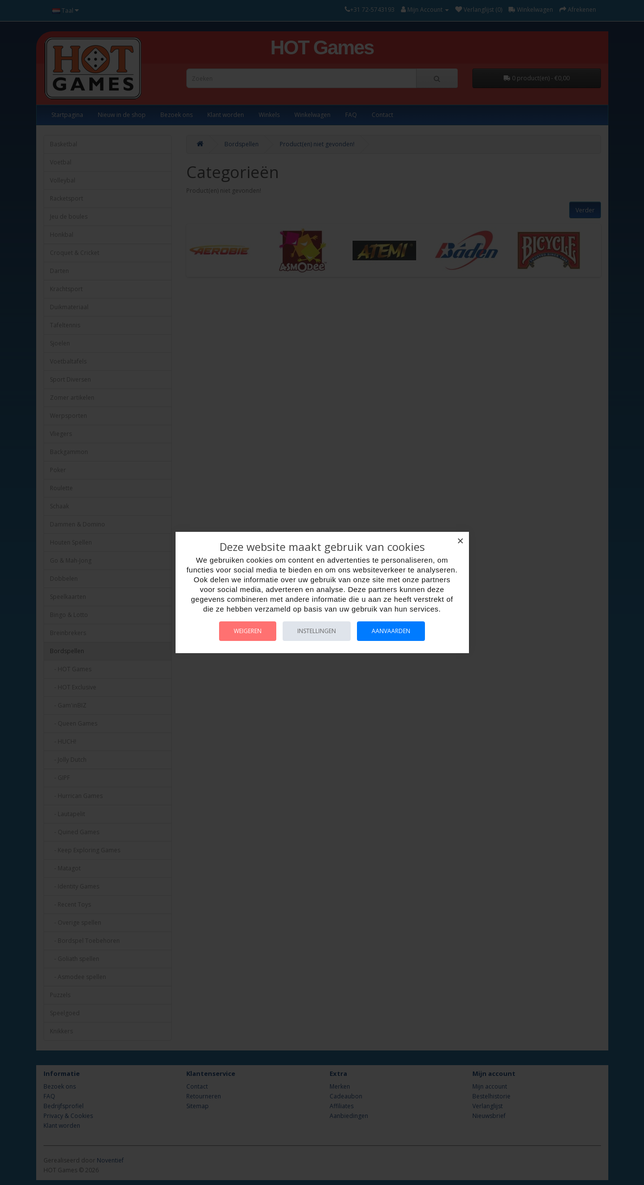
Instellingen (316, 631)
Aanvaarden (391, 631)
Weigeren (248, 631)
